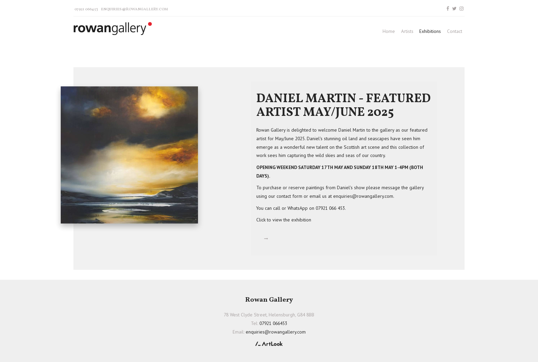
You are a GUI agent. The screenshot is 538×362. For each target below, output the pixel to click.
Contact (454, 31)
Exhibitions (430, 31)
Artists (407, 31)
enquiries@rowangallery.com (134, 9)
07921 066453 (86, 9)
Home (389, 31)
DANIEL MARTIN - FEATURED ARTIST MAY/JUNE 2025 (343, 106)
